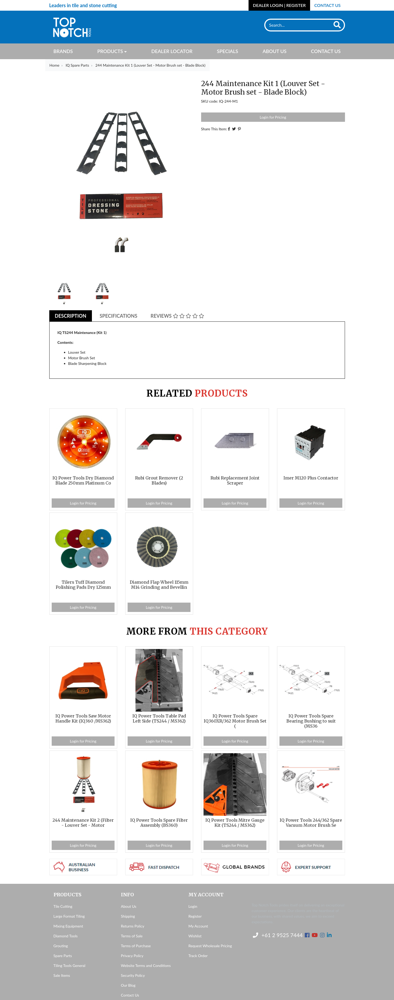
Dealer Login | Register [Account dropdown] (279, 5)
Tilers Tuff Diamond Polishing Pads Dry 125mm (83, 585)
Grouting (61, 945)
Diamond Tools (66, 936)
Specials (227, 51)
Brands (63, 51)
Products (110, 51)
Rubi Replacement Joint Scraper (234, 480)
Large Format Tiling (69, 916)
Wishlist (194, 936)
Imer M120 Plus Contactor (310, 478)
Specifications (118, 316)
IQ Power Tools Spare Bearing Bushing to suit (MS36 (311, 721)
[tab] (70, 316)
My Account (198, 926)
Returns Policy (132, 926)
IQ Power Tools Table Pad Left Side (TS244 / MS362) (159, 718)
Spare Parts (63, 955)
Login (192, 906)
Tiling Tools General (70, 965)
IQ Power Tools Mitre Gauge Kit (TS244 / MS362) (235, 823)
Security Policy (133, 975)
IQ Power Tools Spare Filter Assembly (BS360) (159, 823)
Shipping (128, 916)
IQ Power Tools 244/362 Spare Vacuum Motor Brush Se (311, 823)
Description (70, 316)
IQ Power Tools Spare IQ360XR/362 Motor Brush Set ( (235, 721)
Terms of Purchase (136, 945)
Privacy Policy (132, 955)
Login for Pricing (273, 117)
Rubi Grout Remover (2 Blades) (159, 480)
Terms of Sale (132, 936)
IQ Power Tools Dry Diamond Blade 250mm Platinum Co (83, 480)
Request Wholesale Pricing (210, 945)
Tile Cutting (63, 906)
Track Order (198, 955)
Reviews (177, 316)
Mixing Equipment (68, 926)
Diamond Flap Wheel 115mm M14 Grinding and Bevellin (159, 585)
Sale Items (62, 975)
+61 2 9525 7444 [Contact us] (278, 935)
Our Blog (128, 985)
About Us (275, 51)
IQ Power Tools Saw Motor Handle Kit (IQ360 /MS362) (83, 718)
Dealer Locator (171, 51)
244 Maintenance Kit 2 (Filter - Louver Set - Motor (83, 823)
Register (195, 916)
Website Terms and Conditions (146, 965)
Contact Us (327, 5)
